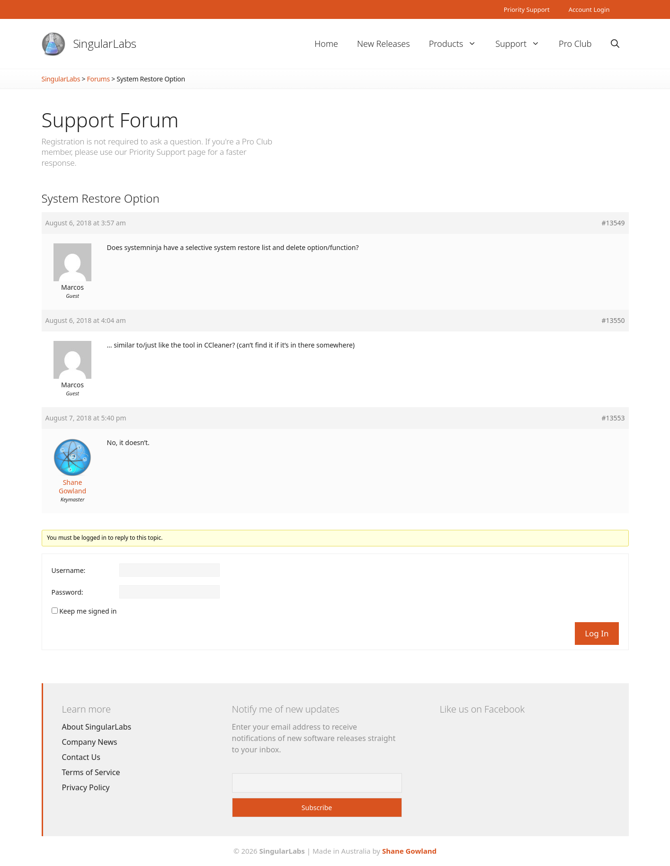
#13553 (613, 418)
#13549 (613, 223)
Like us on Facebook (482, 709)
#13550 (613, 320)
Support (522, 43)
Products (457, 43)
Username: (69, 570)
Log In (596, 633)
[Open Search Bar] (615, 43)
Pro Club (575, 43)
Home (326, 43)
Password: (67, 592)
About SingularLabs (97, 727)
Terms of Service (91, 772)
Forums (98, 78)
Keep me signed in (87, 611)
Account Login (589, 9)
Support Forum (110, 119)
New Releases (383, 43)
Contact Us (81, 757)
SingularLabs (105, 43)
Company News (89, 742)
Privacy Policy (86, 787)
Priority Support (527, 9)
